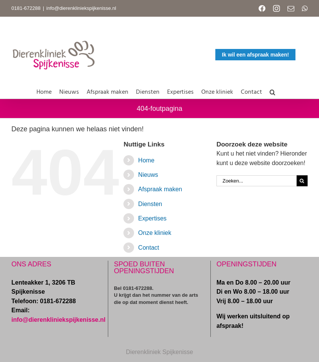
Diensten (150, 204)
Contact (148, 247)
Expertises (152, 218)
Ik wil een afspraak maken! (255, 55)
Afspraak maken (160, 189)
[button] (272, 90)
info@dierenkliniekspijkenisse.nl (81, 8)
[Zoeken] (302, 180)
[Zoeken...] (256, 180)
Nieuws (148, 175)
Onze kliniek (154, 233)
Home (146, 160)
